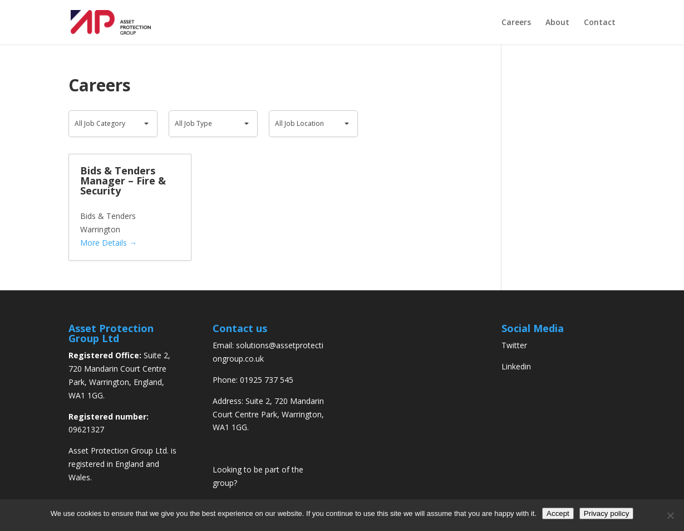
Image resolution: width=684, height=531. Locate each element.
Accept (558, 513)
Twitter (514, 345)
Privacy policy (606, 513)
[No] (670, 515)
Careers (516, 22)
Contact (600, 22)
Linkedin (516, 366)
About (557, 22)
